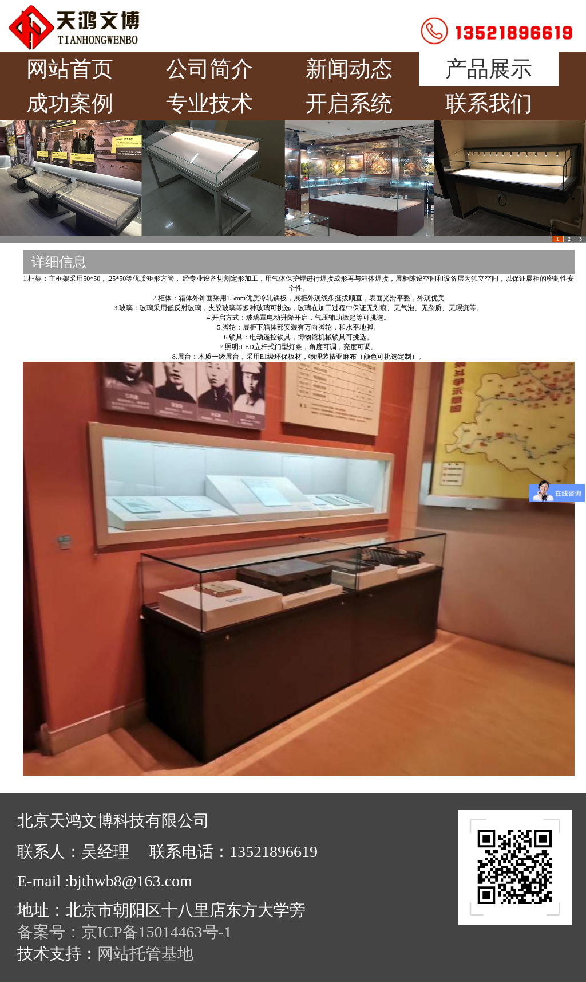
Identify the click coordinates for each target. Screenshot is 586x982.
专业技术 (209, 103)
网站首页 (69, 69)
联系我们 (488, 103)
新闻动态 (349, 69)
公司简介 (209, 69)
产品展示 (488, 69)
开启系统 (349, 103)
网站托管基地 (145, 954)
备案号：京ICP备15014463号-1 (124, 932)
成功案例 (69, 103)
